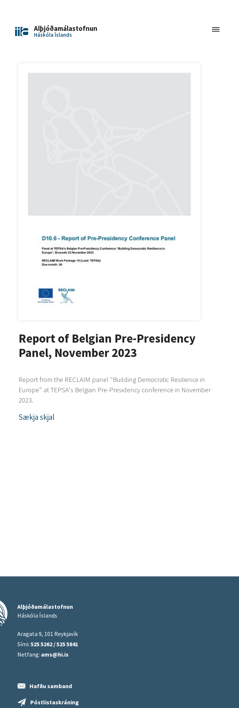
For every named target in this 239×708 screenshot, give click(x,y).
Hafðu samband (51, 686)
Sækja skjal (36, 417)
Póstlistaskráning (54, 702)
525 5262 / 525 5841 (54, 644)
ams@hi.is (55, 654)
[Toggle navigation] (215, 30)
